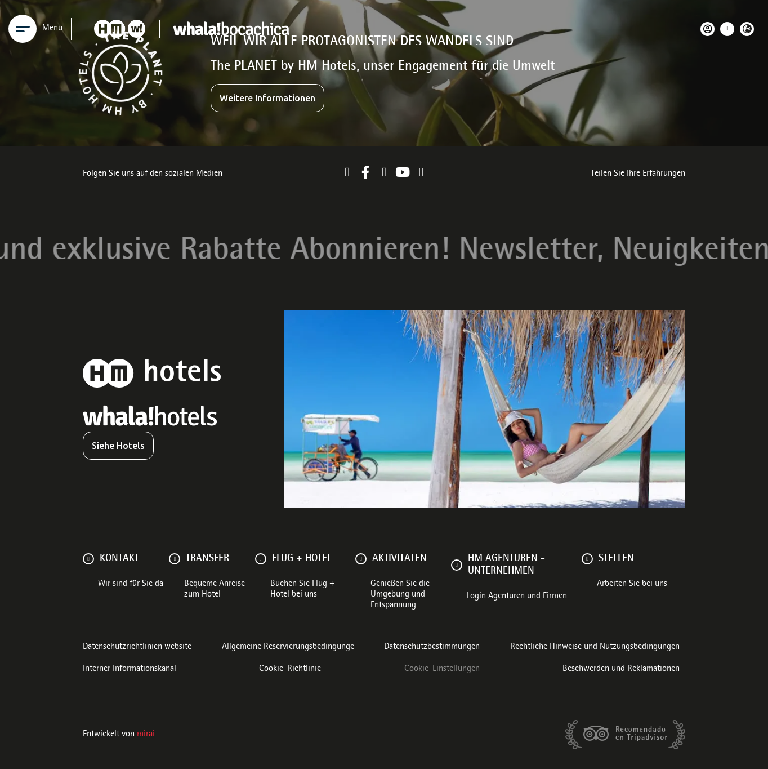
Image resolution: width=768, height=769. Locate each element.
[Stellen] (587, 558)
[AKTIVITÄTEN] (361, 558)
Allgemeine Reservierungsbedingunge (288, 647)
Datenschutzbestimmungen (432, 647)
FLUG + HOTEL (302, 559)
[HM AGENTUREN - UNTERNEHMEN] (456, 565)
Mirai (146, 734)
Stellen (616, 559)
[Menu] (22, 29)
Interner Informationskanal (129, 669)
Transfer (207, 559)
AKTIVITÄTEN (399, 559)
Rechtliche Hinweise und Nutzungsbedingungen (595, 647)
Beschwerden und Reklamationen (621, 669)
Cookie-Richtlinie (290, 669)
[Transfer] (174, 558)
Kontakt (119, 559)
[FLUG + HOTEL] (260, 558)
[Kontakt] (88, 558)
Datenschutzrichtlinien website (137, 647)
